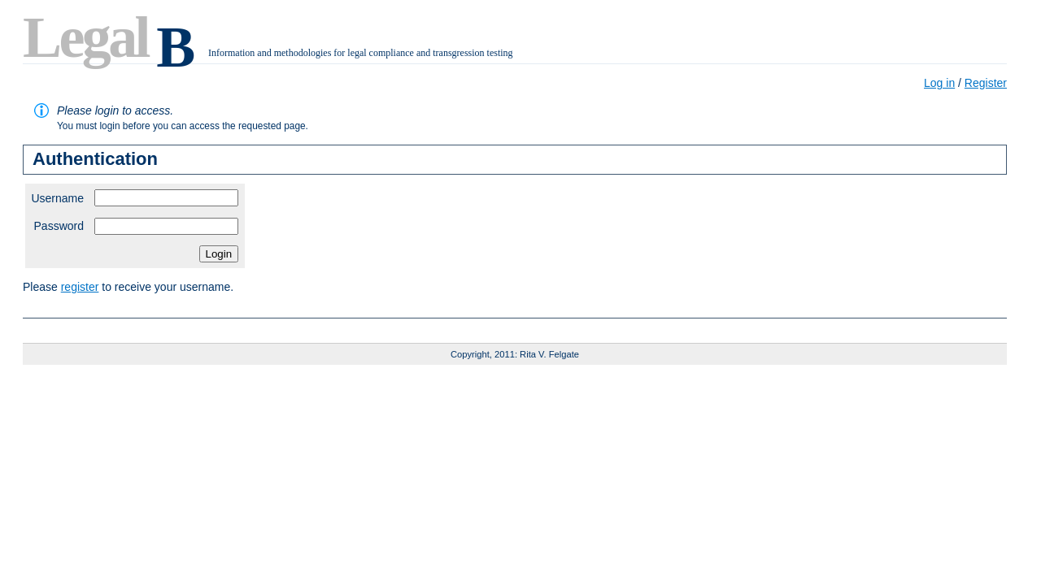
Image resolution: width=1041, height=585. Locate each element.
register (80, 286)
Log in (939, 82)
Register (986, 82)
